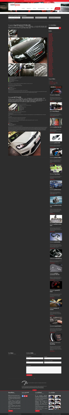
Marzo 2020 (50, 36)
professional (20, 100)
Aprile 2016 (50, 71)
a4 (35, 26)
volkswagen (34, 101)
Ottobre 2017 (51, 61)
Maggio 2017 (50, 65)
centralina (9, 99)
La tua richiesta (28, 365)
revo (25, 100)
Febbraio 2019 (51, 46)
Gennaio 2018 (51, 58)
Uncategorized (30, 26)
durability (25, 99)
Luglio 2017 (50, 63)
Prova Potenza (41, 8)
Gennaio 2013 (51, 76)
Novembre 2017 (51, 60)
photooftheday (15, 100)
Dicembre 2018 (51, 48)
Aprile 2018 (50, 55)
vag (25, 101)
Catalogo (34, 8)
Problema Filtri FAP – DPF (53, 82)
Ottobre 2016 (51, 67)
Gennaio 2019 (51, 47)
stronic (18, 101)
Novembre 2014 (51, 74)
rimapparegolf (32, 100)
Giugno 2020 (50, 33)
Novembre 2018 (51, 49)
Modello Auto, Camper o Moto (48, 360)
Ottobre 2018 (51, 50)
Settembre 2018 (51, 51)
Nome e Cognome (29, 356)
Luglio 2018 (50, 53)
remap (23, 100)
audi (37, 26)
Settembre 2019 (51, 40)
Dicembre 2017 (51, 59)
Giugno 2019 (50, 43)
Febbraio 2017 (51, 66)
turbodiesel (23, 101)
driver (46, 26)
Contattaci (57, 8)
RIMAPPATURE (29, 8)
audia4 (39, 26)
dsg (22, 99)
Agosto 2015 (50, 72)
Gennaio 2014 (51, 75)
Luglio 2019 (50, 42)
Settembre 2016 (51, 68)
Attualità (51, 81)
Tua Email (45, 356)
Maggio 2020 (50, 34)
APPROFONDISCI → (52, 101)
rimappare (28, 100)
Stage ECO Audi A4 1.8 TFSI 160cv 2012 (19, 25)
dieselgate (20, 99)
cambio (44, 98)
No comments (21, 26)
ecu (27, 99)
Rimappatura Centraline (53, 83)
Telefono (27, 360)
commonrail (14, 99)
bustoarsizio (40, 98)
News (52, 8)
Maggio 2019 (50, 44)
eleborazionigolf (39, 99)
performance (10, 100)
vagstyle (28, 101)
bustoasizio (42, 26)
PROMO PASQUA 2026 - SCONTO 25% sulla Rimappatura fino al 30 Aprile (34, 0)
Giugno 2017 (50, 64)
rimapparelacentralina (38, 100)
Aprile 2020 (50, 35)
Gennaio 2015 (51, 73)
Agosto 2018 (50, 52)
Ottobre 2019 (51, 39)
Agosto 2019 (50, 41)
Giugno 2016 (50, 70)
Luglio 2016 (50, 69)
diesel (17, 99)
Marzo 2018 (50, 56)
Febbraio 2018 (51, 57)
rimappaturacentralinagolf (12, 101)
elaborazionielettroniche (32, 99)
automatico (36, 98)
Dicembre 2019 (51, 38)
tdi (20, 101)
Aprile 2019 (50, 45)
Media (48, 8)
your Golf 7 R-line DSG (14, 97)
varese (31, 101)
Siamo (23, 8)
